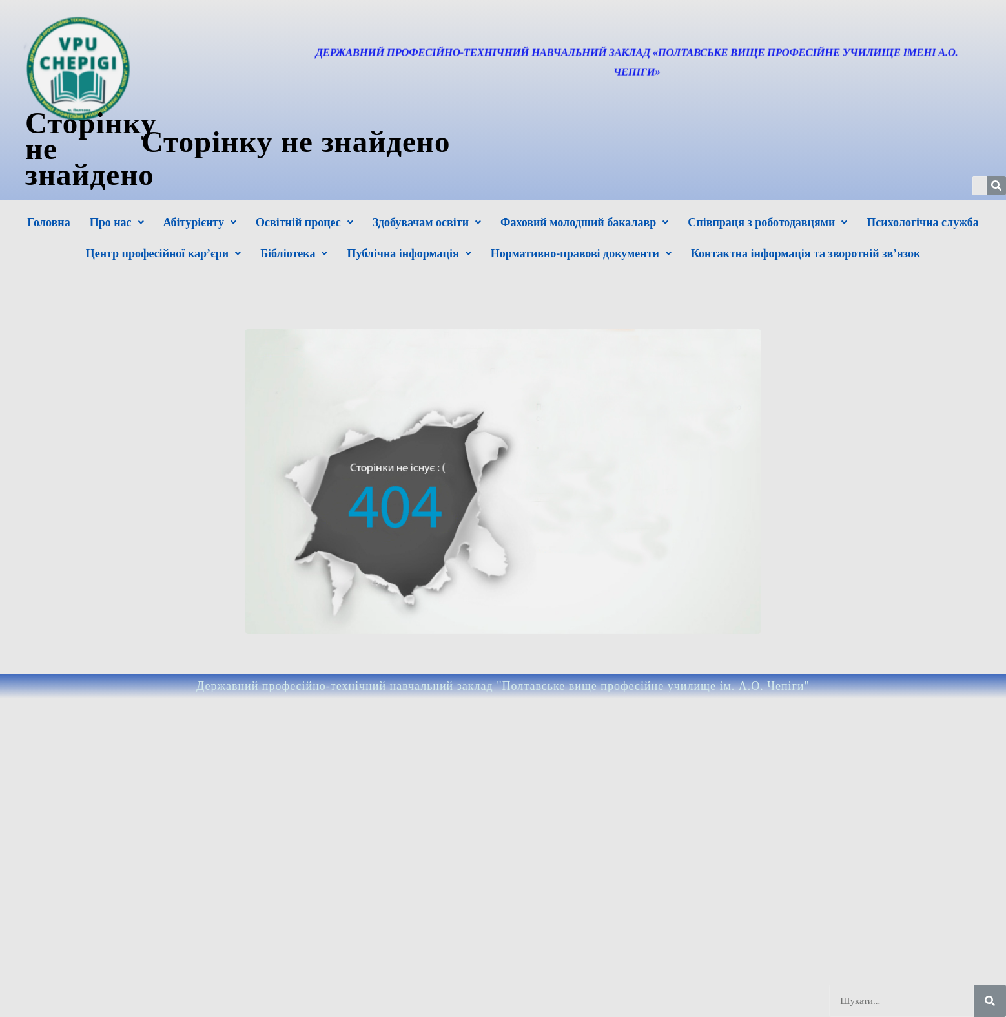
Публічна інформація (409, 253)
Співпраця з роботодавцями (767, 222)
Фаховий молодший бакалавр (584, 222)
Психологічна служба (922, 222)
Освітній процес (304, 222)
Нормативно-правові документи (581, 253)
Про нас (117, 222)
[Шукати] (990, 1001)
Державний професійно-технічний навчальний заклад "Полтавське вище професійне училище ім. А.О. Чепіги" (503, 686)
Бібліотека (293, 253)
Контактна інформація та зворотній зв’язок (805, 253)
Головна (48, 222)
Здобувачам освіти (427, 222)
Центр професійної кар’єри (163, 253)
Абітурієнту (199, 222)
